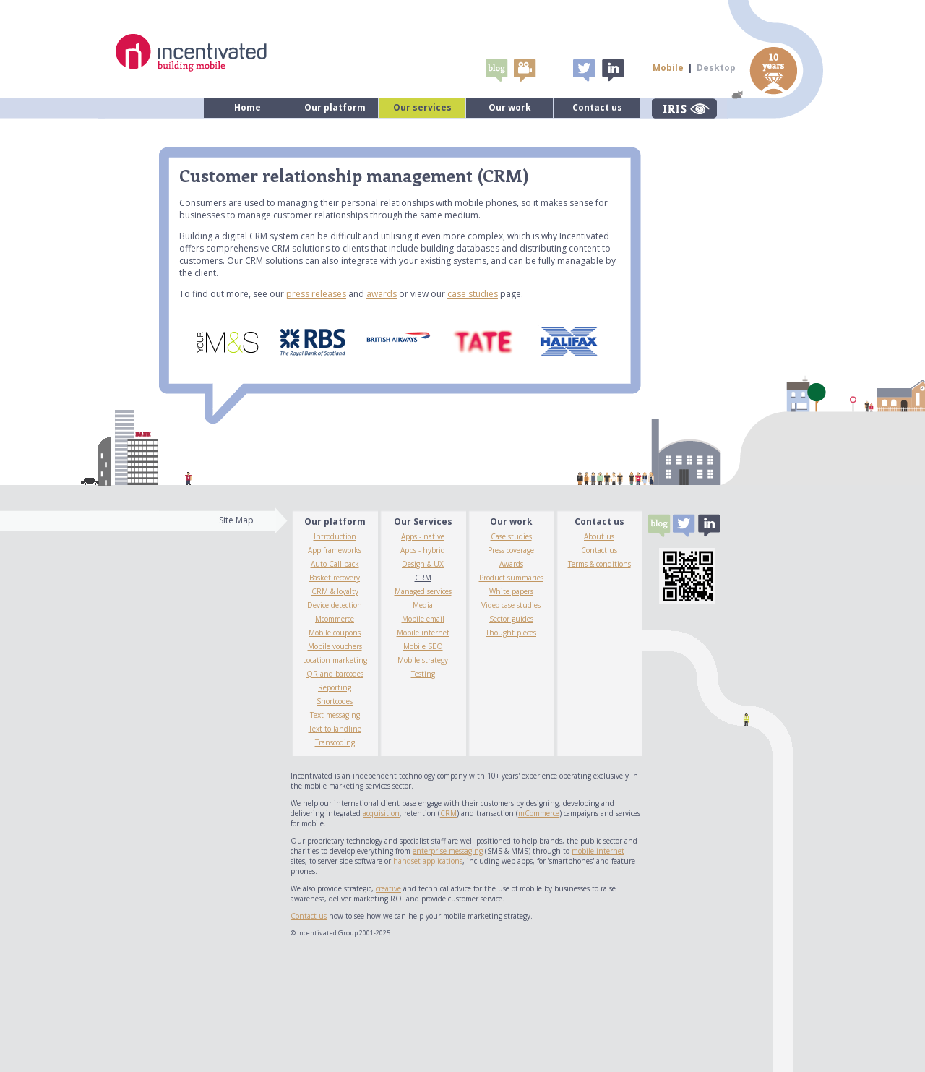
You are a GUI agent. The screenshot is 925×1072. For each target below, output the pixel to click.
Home (247, 107)
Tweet (584, 70)
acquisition (381, 813)
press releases (316, 294)
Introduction (335, 536)
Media (423, 605)
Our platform (335, 107)
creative (388, 888)
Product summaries (511, 578)
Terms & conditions (599, 564)
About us (599, 536)
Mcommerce (334, 619)
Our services (422, 107)
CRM (423, 578)
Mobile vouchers (335, 646)
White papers (511, 591)
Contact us (597, 107)
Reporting (334, 687)
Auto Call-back (335, 564)
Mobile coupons (335, 632)
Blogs (496, 70)
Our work (510, 107)
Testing (423, 674)
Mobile (668, 67)
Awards (511, 564)
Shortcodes (335, 701)
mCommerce (538, 813)
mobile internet (598, 851)
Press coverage (511, 550)
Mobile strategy (422, 660)
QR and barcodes (334, 674)
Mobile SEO (423, 646)
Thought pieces (511, 632)
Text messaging (335, 715)
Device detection (334, 605)
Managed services (423, 591)
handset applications (427, 861)
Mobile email (423, 619)
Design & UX (423, 564)
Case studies (511, 536)
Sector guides (511, 619)
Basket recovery (334, 578)
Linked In (612, 70)
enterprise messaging (448, 851)
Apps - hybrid (422, 550)
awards (381, 294)
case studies (472, 294)
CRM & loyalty (334, 591)
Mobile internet (423, 632)
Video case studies (511, 605)
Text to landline (335, 729)
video (524, 70)
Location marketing (335, 660)
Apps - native (422, 536)
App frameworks (334, 550)
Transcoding (335, 742)
